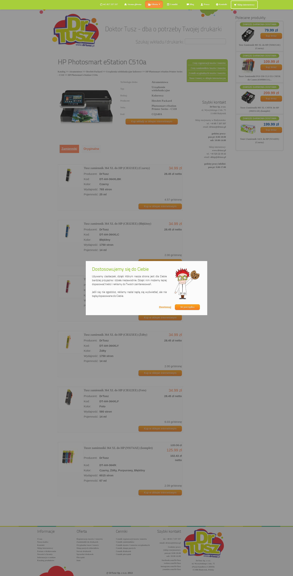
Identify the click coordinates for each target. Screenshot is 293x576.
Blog (190, 4)
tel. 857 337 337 (109, 4)
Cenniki (173, 4)
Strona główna (132, 4)
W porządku (187, 307)
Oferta (154, 4)
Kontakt (221, 4)
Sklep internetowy (244, 4)
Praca (205, 4)
